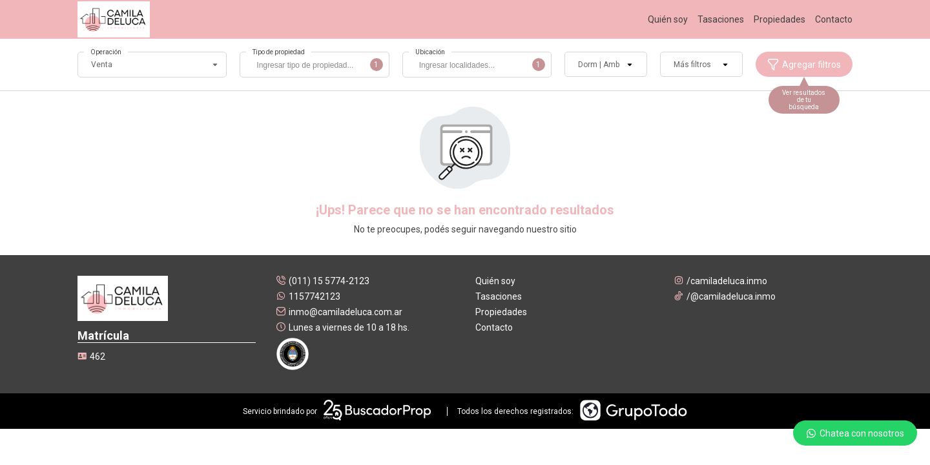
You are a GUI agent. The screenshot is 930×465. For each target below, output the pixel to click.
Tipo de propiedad (279, 52)
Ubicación (430, 52)
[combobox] (314, 65)
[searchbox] (317, 66)
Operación (105, 52)
